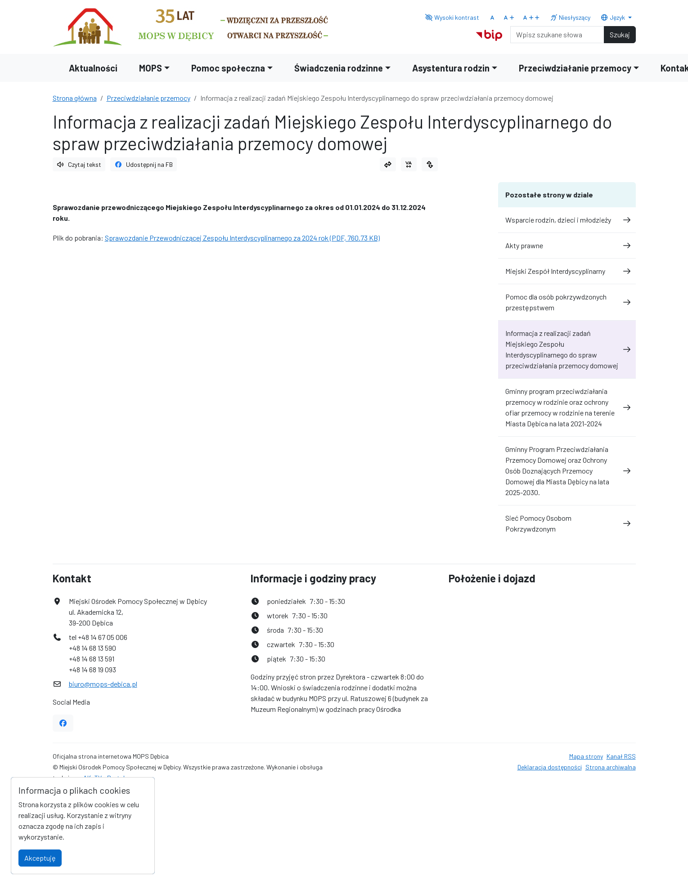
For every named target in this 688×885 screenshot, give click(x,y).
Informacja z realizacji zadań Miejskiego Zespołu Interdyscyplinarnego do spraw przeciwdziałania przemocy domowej (567, 349)
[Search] (557, 34)
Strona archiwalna (610, 767)
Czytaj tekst (79, 164)
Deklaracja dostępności (549, 767)
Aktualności (93, 68)
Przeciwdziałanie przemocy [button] (575, 68)
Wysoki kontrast (452, 17)
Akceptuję (40, 858)
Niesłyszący (570, 17)
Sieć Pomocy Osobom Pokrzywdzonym (567, 523)
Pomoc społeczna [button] (228, 68)
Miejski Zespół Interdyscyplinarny (567, 271)
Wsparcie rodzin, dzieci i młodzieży (567, 219)
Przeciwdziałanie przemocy (148, 98)
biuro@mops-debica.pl (103, 683)
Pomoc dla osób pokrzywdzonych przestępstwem (567, 302)
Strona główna (75, 98)
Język (613, 17)
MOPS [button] (150, 68)
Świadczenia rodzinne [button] (338, 68)
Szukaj (620, 34)
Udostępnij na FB (143, 164)
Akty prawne (567, 245)
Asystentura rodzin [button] (451, 68)
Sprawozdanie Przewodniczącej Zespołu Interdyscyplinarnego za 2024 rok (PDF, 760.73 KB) (242, 237)
